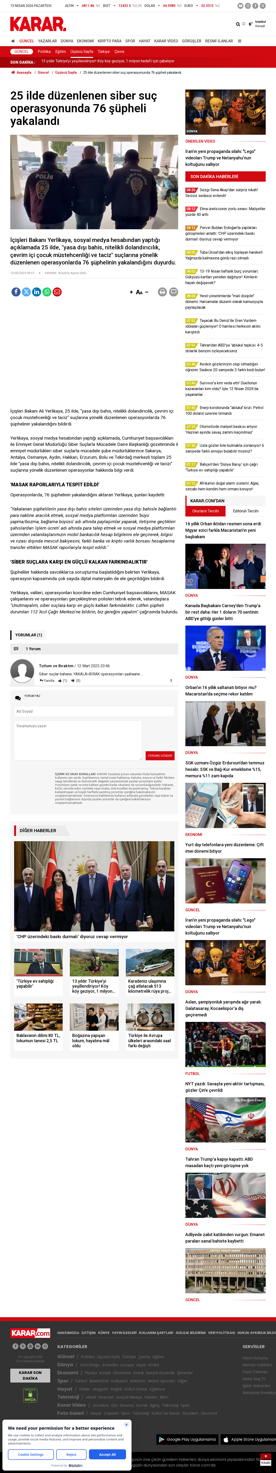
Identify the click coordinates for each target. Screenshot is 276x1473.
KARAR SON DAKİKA (30, 1375)
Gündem (101, 1405)
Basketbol (98, 1381)
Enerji (138, 1373)
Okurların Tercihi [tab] (205, 511)
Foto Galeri (70, 1413)
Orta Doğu (90, 1365)
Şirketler (185, 1373)
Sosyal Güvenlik (160, 1373)
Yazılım (150, 1397)
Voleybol (119, 1381)
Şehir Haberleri (256, 1386)
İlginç (155, 1405)
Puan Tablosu (255, 1372)
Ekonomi (85, 41)
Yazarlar (47, 41)
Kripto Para (109, 41)
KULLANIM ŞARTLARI (156, 1332)
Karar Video (166, 41)
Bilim (164, 1397)
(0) (77, 681)
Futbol (81, 1381)
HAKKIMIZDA (68, 1332)
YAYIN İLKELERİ (124, 1332)
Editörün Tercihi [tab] (246, 511)
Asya (140, 1365)
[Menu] (238, 41)
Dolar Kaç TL (254, 1379)
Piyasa (91, 1373)
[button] (131, 292)
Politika (44, 51)
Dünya (67, 41)
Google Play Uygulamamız (191, 1439)
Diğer (182, 1381)
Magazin (100, 1389)
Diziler (84, 1389)
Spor (130, 41)
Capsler (111, 1413)
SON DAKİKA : (22, 62)
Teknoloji (68, 1397)
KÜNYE (104, 1332)
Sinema (127, 1405)
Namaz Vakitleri (257, 1365)
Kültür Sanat (135, 1389)
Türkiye (104, 51)
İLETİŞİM (89, 1332)
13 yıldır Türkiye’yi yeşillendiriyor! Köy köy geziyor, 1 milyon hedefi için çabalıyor (107, 62)
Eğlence (157, 1389)
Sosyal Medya (129, 1397)
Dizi (114, 1405)
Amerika (110, 1365)
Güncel (26, 41)
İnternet (106, 1397)
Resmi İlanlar (219, 41)
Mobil (91, 1397)
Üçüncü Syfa (108, 1357)
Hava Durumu (255, 1358)
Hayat (144, 41)
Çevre (119, 51)
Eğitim (60, 51)
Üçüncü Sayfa (82, 51)
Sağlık (116, 1389)
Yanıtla (49, 681)
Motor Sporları (161, 1381)
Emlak (105, 1373)
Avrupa (127, 1365)
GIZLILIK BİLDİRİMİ (191, 1332)
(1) (64, 681)
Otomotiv (122, 1373)
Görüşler (191, 41)
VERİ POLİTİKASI (221, 1332)
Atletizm (137, 1381)
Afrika (153, 1365)
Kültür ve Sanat (165, 1413)
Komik (142, 1405)
